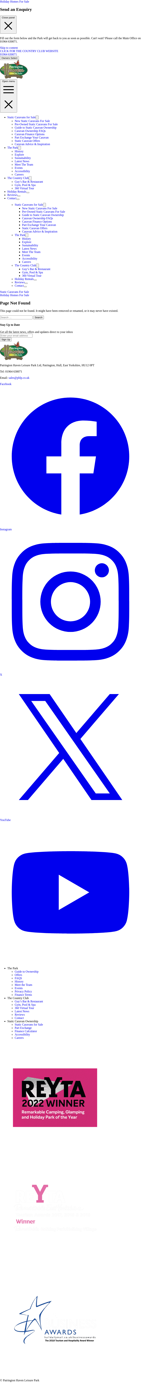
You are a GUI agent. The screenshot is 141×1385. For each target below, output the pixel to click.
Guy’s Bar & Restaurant (29, 181)
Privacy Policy (23, 991)
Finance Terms (23, 994)
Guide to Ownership (27, 971)
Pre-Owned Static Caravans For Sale (36, 124)
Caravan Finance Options (30, 134)
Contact (12, 198)
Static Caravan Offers (27, 140)
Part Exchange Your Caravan (32, 137)
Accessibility (22, 171)
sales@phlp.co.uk (19, 377)
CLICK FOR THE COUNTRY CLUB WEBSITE (29, 51)
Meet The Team (24, 164)
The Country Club (18, 178)
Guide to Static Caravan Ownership (36, 127)
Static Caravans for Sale (21, 117)
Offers (18, 974)
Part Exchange (23, 1027)
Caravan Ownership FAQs (30, 130)
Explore (19, 154)
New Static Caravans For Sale (32, 121)
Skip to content (9, 47)
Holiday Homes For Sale (14, 1)
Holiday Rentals (16, 191)
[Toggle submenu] (37, 117)
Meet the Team (23, 984)
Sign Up (5, 339)
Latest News (22, 161)
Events (19, 167)
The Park (12, 147)
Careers (19, 174)
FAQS (18, 978)
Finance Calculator (26, 1031)
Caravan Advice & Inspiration (32, 144)
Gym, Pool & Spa (25, 185)
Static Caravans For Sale (14, 291)
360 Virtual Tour (24, 188)
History (19, 151)
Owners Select (9, 58)
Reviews (12, 194)
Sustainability (23, 157)
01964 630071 (8, 54)
